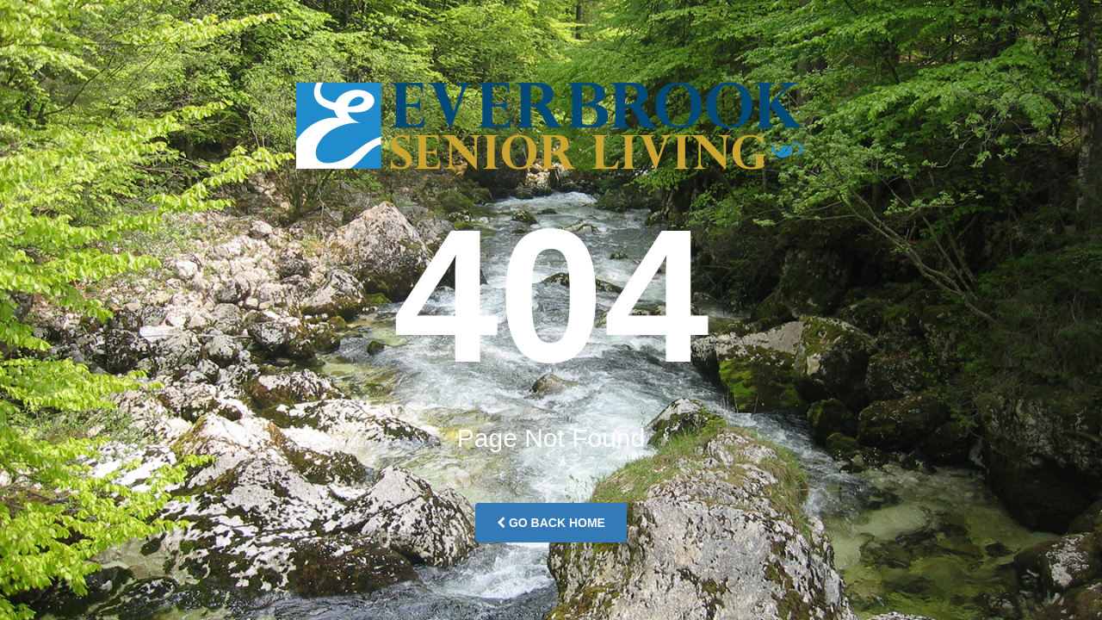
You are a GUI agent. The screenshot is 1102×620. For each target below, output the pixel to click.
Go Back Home (551, 523)
